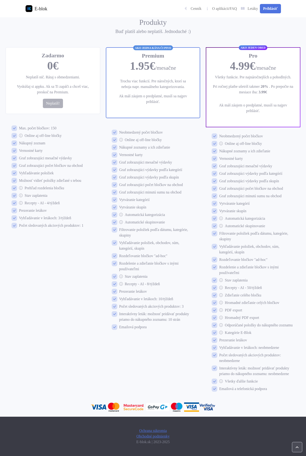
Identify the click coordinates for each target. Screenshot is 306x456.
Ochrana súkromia (153, 431)
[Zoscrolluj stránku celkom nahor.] (297, 447)
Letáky (249, 9)
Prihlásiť (270, 9)
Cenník (193, 9)
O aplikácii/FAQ (221, 9)
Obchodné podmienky (153, 436)
